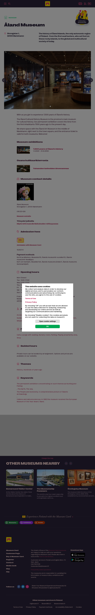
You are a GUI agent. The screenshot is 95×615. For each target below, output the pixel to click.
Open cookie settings (47, 321)
